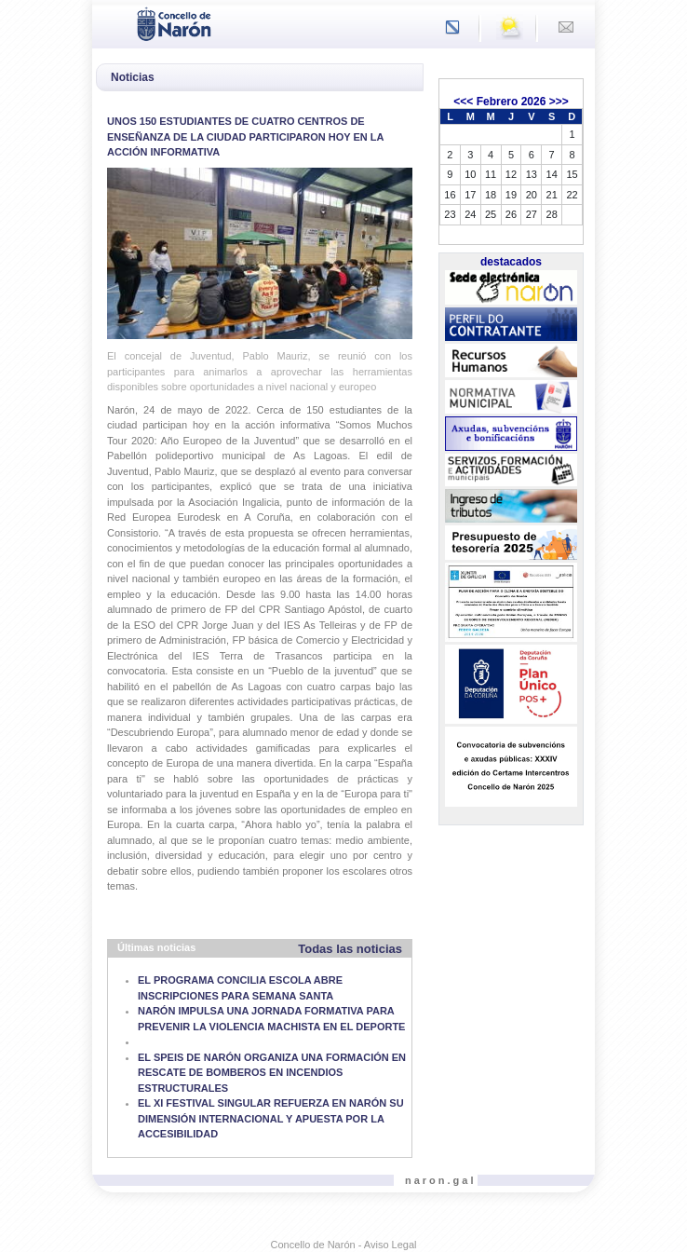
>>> (559, 101)
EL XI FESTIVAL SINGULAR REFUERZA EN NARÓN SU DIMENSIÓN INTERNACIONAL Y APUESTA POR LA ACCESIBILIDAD (271, 1118)
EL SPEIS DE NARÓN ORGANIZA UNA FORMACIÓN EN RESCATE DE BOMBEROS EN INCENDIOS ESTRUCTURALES (272, 1073)
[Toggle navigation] (111, 22)
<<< (463, 101)
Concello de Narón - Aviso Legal (344, 1244)
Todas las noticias (350, 949)
